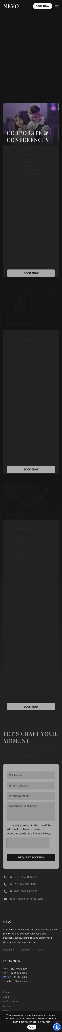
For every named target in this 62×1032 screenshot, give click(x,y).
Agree (32, 1027)
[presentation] (28, 843)
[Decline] (57, 1021)
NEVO (11, 5)
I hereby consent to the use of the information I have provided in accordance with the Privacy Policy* (29, 829)
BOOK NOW (11, 961)
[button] (57, 6)
